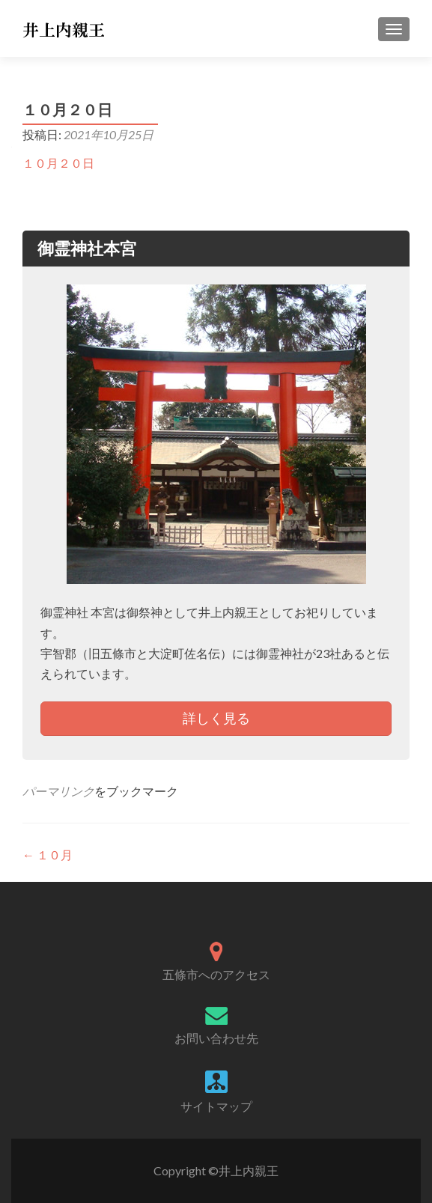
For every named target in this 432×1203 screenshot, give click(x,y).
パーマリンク (58, 791)
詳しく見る (216, 718)
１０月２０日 (58, 163)
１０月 (47, 854)
